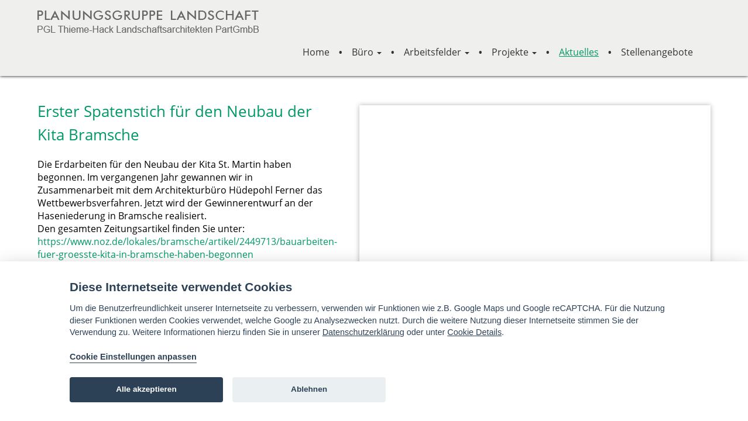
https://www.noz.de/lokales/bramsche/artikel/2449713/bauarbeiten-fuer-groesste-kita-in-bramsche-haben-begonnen (187, 248)
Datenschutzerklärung (363, 332)
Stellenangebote (657, 52)
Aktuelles (579, 52)
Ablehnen (309, 389)
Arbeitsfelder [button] (436, 52)
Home (316, 52)
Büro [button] (367, 52)
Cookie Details (474, 332)
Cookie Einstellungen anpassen (133, 356)
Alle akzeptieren (146, 389)
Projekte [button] (514, 52)
